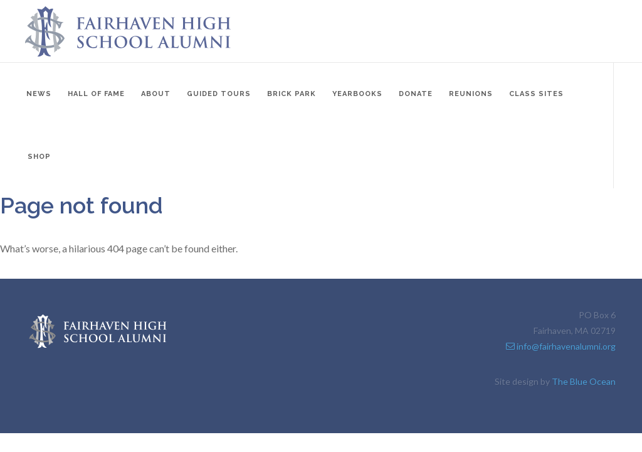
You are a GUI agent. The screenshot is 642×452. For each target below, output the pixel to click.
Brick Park (291, 94)
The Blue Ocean (584, 381)
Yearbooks (357, 94)
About (156, 94)
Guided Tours (219, 94)
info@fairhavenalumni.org (561, 346)
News (38, 94)
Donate (416, 94)
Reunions (471, 94)
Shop (39, 157)
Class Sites (536, 94)
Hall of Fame (96, 94)
